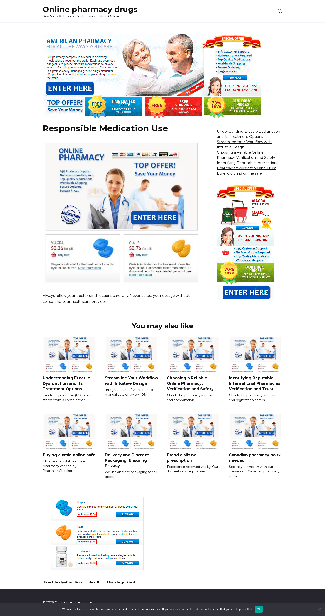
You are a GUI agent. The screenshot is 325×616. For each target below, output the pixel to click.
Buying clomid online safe (239, 173)
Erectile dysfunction (63, 582)
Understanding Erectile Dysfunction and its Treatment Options (66, 383)
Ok (259, 609)
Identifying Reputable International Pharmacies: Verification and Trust (255, 383)
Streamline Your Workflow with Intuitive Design (131, 381)
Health (94, 582)
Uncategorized (121, 582)
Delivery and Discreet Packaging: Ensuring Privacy (127, 460)
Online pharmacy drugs (90, 9)
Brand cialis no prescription (181, 458)
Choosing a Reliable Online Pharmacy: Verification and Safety (190, 383)
